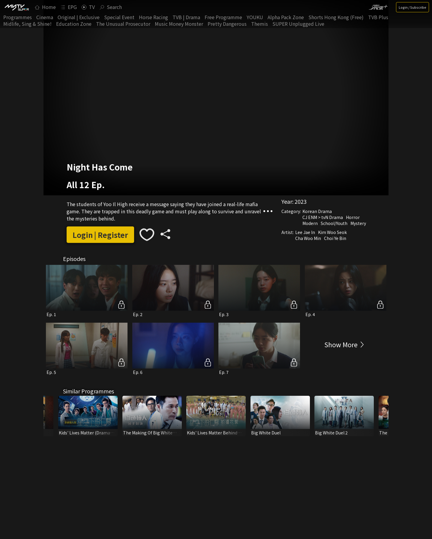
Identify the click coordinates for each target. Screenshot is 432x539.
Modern (310, 223)
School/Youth (334, 223)
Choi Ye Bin (335, 238)
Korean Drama (317, 211)
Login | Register (100, 235)
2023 (301, 201)
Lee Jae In (305, 232)
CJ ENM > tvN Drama (322, 217)
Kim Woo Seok (332, 232)
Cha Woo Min (308, 238)
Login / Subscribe (412, 7)
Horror (353, 217)
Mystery (358, 223)
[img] (16, 7)
